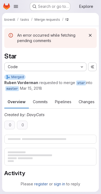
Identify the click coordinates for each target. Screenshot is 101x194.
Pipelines (63, 101)
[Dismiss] (90, 35)
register (41, 184)
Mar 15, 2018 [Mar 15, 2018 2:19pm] (31, 88)
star (81, 83)
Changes (87, 101)
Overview (17, 101)
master (12, 88)
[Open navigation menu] (16, 6)
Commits (40, 101)
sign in (59, 184)
